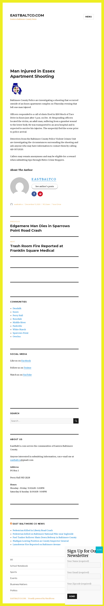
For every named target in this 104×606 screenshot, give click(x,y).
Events (13, 578)
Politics (13, 590)
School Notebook (19, 566)
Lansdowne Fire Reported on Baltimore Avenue (36, 544)
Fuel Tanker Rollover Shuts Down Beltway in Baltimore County (44, 537)
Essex (48, 204)
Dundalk (17, 308)
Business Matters (18, 584)
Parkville (17, 326)
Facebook (26, 360)
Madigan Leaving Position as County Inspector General (41, 541)
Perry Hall (18, 315)
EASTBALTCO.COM (27, 15)
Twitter (27, 367)
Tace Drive (56, 204)
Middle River (19, 322)
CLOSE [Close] (99, 550)
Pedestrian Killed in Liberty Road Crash (33, 530)
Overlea (16, 336)
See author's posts (44, 186)
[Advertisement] (52, 49)
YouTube (27, 374)
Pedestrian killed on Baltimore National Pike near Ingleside (43, 534)
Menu (88, 17)
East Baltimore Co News (29, 524)
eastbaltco (44, 179)
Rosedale (17, 319)
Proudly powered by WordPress (41, 598)
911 (44, 204)
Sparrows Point (20, 333)
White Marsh (19, 329)
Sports (13, 572)
